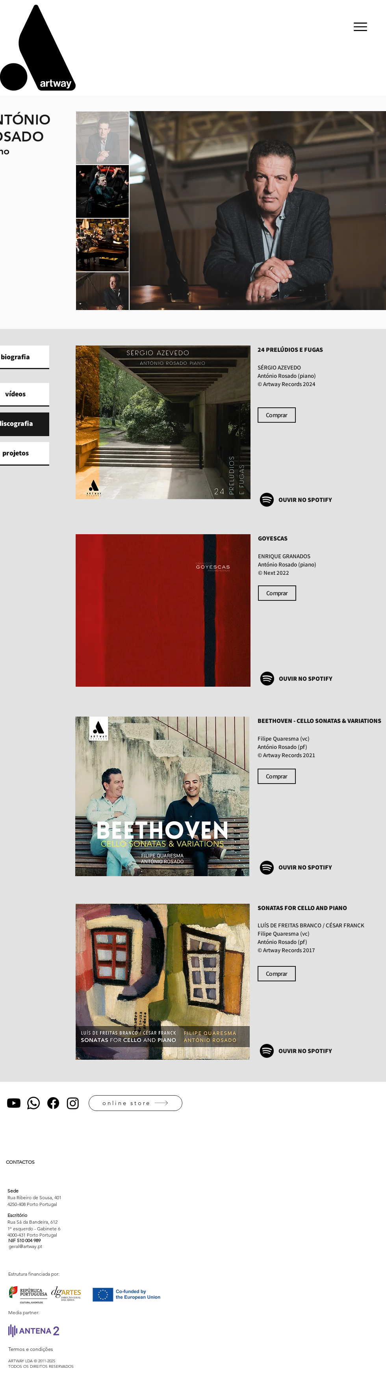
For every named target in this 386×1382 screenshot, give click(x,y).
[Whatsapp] (33, 1103)
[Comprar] (277, 415)
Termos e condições (30, 1349)
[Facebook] (53, 1103)
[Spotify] (267, 499)
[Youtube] (14, 1103)
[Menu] (360, 27)
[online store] (135, 1103)
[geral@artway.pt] (25, 1246)
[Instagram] (73, 1103)
